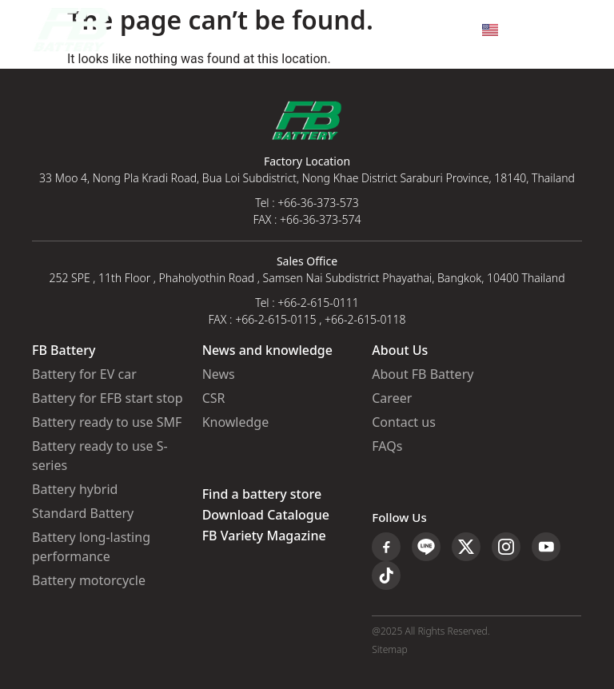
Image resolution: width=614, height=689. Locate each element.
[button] (569, 30)
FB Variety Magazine (264, 536)
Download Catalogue (265, 515)
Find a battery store (261, 494)
